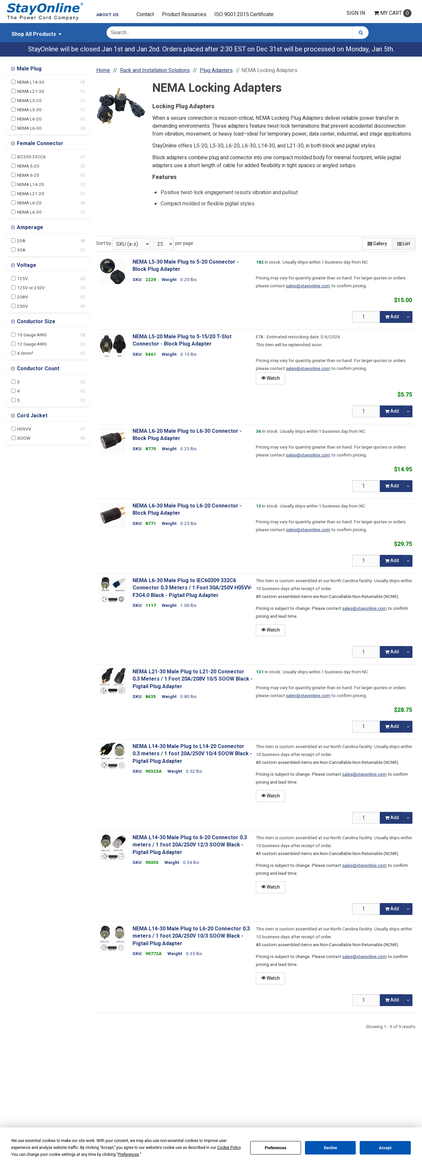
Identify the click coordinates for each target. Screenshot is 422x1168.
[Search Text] (229, 32)
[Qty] (366, 317)
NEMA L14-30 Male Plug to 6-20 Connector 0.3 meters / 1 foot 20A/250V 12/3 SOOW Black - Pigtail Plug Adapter (190, 845)
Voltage (25, 265)
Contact (145, 14)
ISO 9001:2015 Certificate (244, 14)
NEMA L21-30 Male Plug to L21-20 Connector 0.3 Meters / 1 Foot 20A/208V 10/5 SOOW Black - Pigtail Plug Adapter (193, 679)
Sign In (356, 13)
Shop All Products (34, 34)
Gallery (377, 243)
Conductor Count (37, 369)
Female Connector (39, 143)
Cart (392, 13)
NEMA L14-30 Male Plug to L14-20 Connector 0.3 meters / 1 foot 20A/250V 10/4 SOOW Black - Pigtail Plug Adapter (192, 754)
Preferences (275, 1148)
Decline (330, 1148)
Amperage (29, 227)
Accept (385, 1148)
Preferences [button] (128, 1154)
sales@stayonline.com (308, 286)
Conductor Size (35, 321)
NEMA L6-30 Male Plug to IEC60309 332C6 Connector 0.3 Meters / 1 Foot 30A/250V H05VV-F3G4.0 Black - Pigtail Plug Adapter (192, 588)
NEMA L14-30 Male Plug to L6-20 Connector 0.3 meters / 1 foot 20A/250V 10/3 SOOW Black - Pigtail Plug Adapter (191, 936)
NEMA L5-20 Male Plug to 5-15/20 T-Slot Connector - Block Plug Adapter (182, 340)
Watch (270, 378)
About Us (107, 15)
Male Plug (28, 69)
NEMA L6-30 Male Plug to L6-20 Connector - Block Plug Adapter (187, 509)
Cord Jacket (31, 416)
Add (392, 316)
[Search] (361, 32)
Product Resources (184, 14)
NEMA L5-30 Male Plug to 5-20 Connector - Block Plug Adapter (186, 265)
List (403, 243)
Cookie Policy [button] (229, 1147)
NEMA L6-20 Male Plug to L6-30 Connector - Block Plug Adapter (187, 435)
